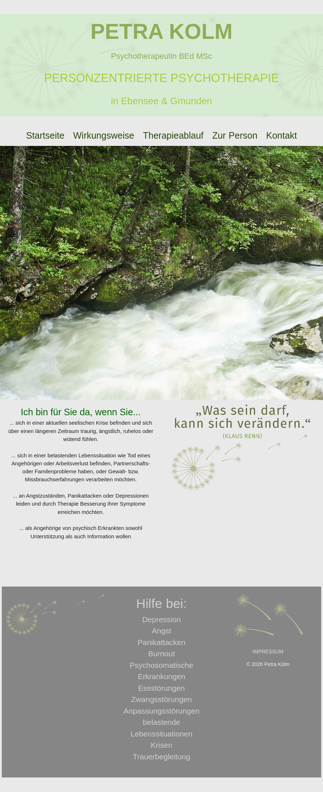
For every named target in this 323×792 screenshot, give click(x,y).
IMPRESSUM (268, 651)
